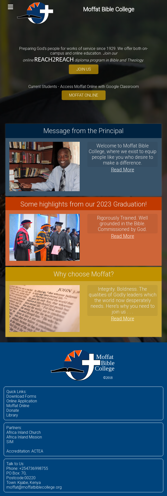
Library (12, 415)
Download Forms (21, 396)
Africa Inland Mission (24, 437)
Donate (12, 410)
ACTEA (37, 451)
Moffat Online (17, 405)
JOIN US (83, 69)
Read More (122, 170)
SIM (9, 441)
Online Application (21, 401)
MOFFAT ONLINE (83, 95)
